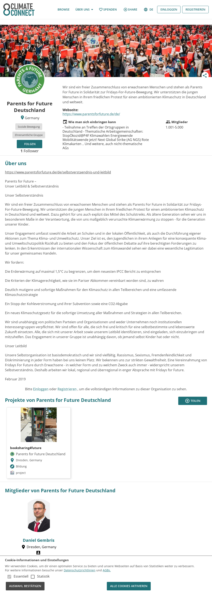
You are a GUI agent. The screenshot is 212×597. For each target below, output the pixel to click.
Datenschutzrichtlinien (79, 570)
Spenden (107, 9)
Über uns (84, 9)
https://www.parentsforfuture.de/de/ (91, 114)
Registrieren (195, 9)
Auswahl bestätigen (25, 586)
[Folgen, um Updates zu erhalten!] (29, 144)
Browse (63, 9)
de (148, 9)
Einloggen (168, 9)
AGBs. (107, 570)
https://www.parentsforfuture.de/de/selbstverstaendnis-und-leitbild (58, 172)
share (130, 9)
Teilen (192, 401)
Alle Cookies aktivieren (129, 586)
